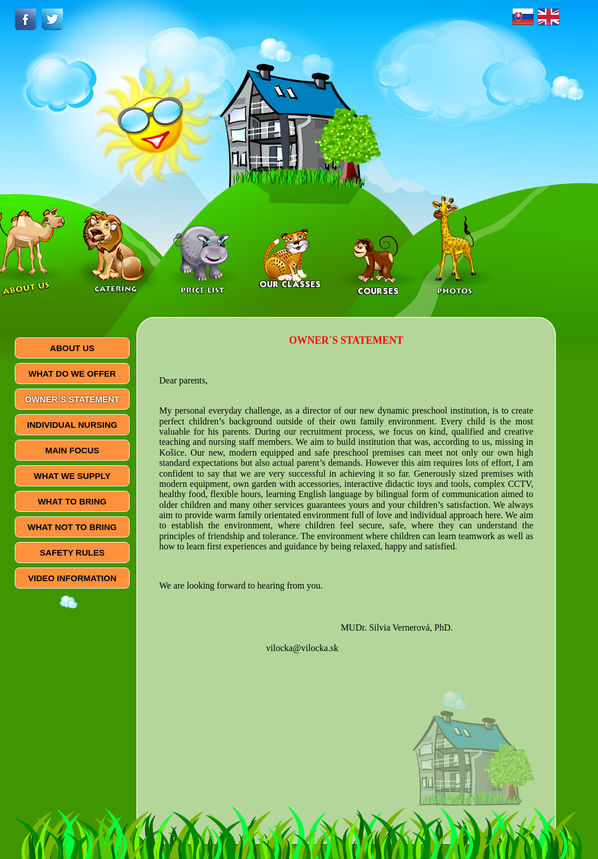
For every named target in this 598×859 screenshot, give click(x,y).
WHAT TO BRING (72, 501)
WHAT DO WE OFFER (72, 373)
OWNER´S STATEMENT (72, 399)
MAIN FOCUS (72, 450)
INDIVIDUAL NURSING (72, 425)
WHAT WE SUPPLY (72, 476)
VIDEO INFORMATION (72, 578)
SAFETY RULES (72, 552)
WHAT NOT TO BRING (72, 527)
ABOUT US (72, 348)
